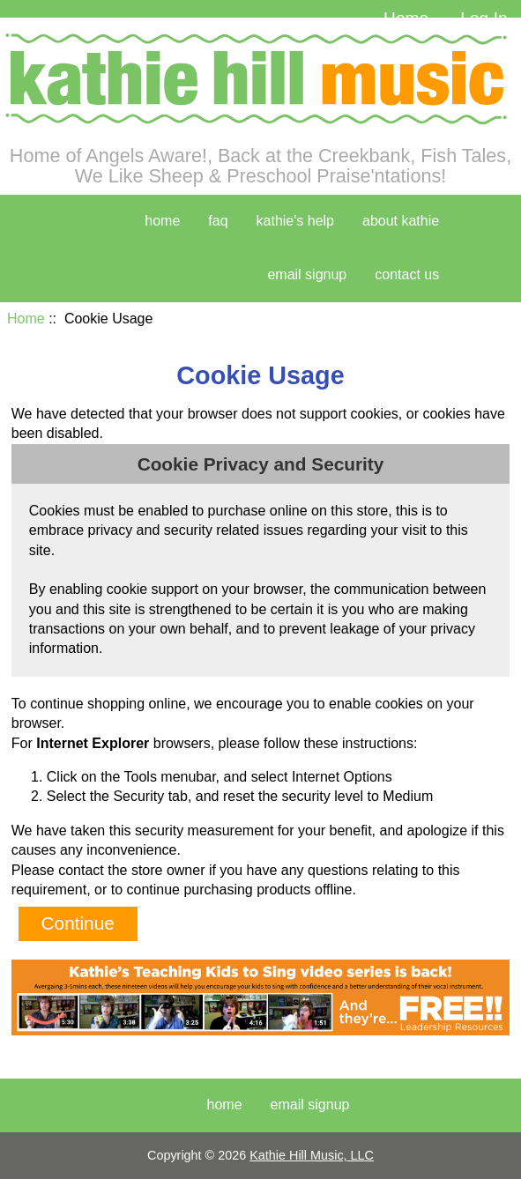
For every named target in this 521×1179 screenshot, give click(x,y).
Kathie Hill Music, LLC (311, 1155)
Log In (483, 18)
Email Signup (306, 274)
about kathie (400, 220)
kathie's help (295, 220)
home (162, 220)
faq (217, 220)
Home (405, 18)
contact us (407, 274)
